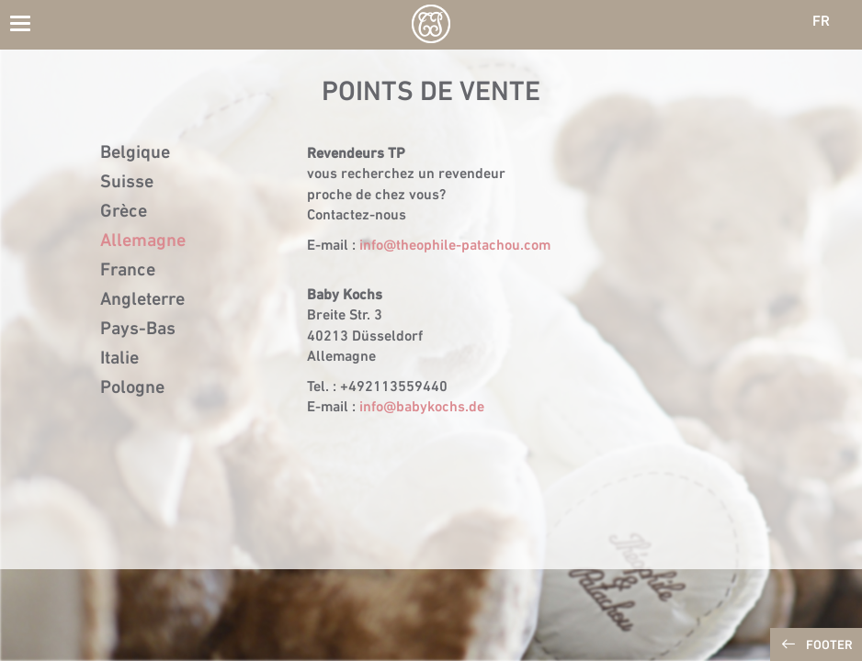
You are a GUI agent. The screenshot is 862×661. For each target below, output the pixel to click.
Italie (119, 359)
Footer (829, 646)
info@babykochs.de (421, 407)
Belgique (135, 153)
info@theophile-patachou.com (454, 246)
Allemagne (143, 241)
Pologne (132, 388)
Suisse (126, 183)
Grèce (123, 212)
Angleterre (142, 300)
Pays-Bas (138, 330)
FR (821, 22)
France (127, 271)
